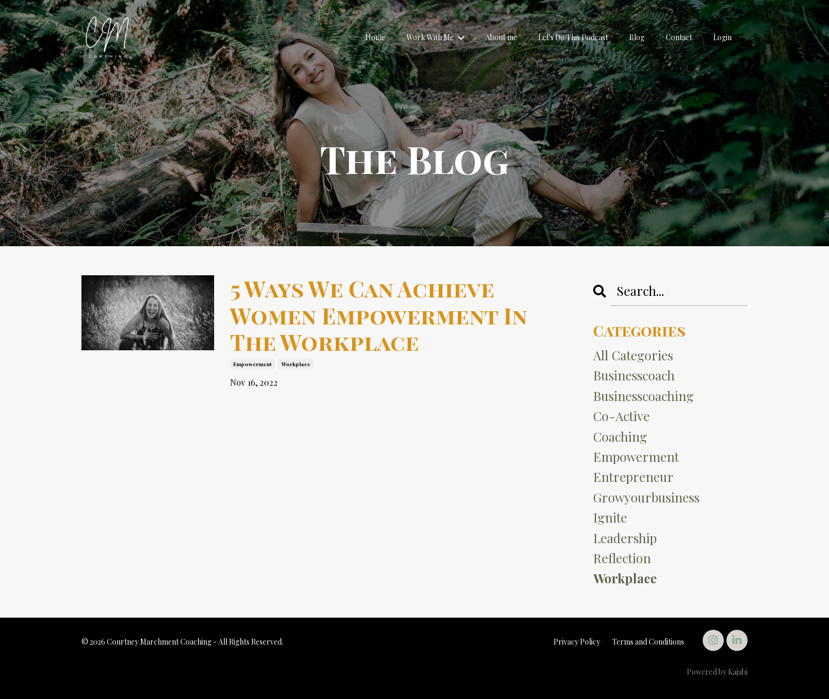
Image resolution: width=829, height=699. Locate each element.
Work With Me (435, 37)
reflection (622, 557)
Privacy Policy (577, 642)
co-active (621, 415)
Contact (679, 37)
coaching (620, 436)
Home (375, 37)
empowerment (252, 364)
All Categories (633, 355)
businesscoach (634, 375)
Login (722, 37)
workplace (295, 364)
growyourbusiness (646, 497)
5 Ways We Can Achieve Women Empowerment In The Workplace (378, 315)
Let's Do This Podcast (573, 37)
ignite (610, 517)
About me (501, 37)
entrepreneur (633, 476)
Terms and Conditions (648, 642)
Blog (636, 37)
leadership (625, 537)
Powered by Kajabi (717, 672)
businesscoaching (643, 395)
